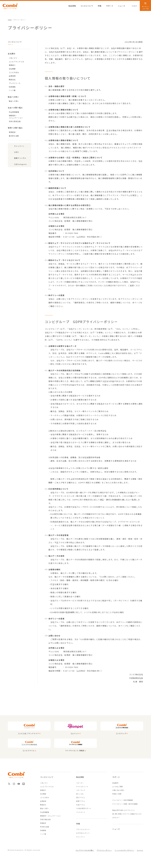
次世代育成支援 (15, 121)
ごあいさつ (13, 58)
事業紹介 (12, 65)
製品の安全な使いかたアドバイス (123, 810)
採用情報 (12, 87)
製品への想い (14, 101)
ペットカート (80, 812)
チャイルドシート (82, 786)
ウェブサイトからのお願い (85, 850)
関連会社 (12, 79)
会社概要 (12, 69)
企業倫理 (12, 76)
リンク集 (12, 90)
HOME (9, 20)
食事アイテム (80, 801)
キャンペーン (19, 146)
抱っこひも (80, 794)
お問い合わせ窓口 (118, 790)
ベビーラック (80, 790)
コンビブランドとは (16, 61)
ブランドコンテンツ (83, 829)
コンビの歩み (14, 72)
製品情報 (80, 777)
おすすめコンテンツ (83, 833)
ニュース (116, 829)
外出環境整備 (14, 112)
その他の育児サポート (83, 808)
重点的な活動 (14, 136)
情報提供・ (20, 116)
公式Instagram (20, 164)
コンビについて (17, 42)
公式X (16, 152)
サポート (116, 777)
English (140, 850)
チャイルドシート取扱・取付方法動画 (124, 804)
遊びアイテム (80, 797)
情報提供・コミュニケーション (50, 816)
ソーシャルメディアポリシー (124, 850)
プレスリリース (15, 83)
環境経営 (12, 132)
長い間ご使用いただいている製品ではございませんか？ (127, 816)
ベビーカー (80, 783)
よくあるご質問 (117, 786)
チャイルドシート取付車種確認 (122, 800)
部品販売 (115, 783)
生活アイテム (80, 805)
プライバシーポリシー (104, 850)
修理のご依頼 (116, 794)
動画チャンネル (20, 158)
